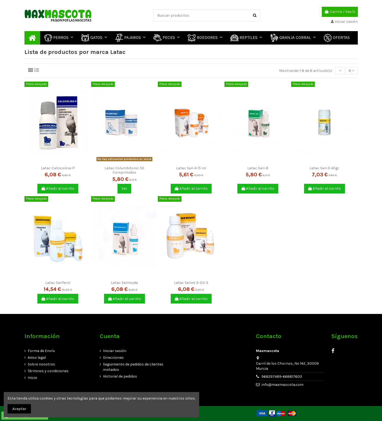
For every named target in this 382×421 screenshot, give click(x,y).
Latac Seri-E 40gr (324, 168)
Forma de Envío (41, 351)
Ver (124, 188)
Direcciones (113, 357)
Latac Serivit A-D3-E (191, 282)
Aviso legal (37, 357)
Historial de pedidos (120, 376)
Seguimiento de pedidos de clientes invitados (133, 367)
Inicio (32, 377)
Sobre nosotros (41, 364)
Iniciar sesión (114, 351)
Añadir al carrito (57, 188)
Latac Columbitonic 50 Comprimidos (124, 170)
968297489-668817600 (282, 376)
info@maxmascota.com (283, 384)
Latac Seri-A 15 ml (191, 168)
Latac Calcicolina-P (58, 168)
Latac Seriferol (57, 282)
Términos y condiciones (48, 371)
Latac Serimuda (124, 282)
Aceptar (19, 409)
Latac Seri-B (257, 168)
